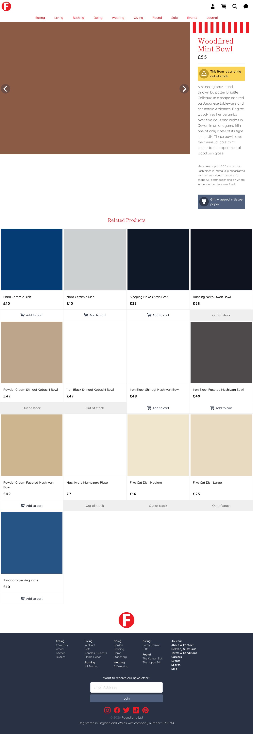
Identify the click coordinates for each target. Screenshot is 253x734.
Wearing (119, 662)
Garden (118, 645)
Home (117, 653)
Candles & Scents (96, 653)
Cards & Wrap (151, 645)
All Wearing (121, 666)
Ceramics (62, 645)
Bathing (90, 662)
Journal (176, 641)
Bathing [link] (78, 18)
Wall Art (90, 645)
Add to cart (32, 315)
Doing (117, 641)
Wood (59, 649)
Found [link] (157, 18)
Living (89, 641)
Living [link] (58, 18)
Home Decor (93, 657)
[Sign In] (214, 6)
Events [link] (192, 18)
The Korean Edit (153, 658)
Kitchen (60, 653)
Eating (60, 641)
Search (175, 665)
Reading (119, 649)
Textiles (60, 657)
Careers (176, 657)
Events (175, 661)
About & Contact (182, 645)
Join (127, 698)
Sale (174, 669)
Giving (147, 641)
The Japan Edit (152, 662)
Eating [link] (40, 18)
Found (147, 654)
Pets (87, 649)
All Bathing (91, 666)
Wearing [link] (118, 18)
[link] (6, 6)
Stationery (120, 657)
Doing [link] (98, 18)
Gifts (145, 649)
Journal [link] (212, 18)
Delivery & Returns (183, 649)
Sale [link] (174, 18)
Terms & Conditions (184, 653)
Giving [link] (138, 18)
